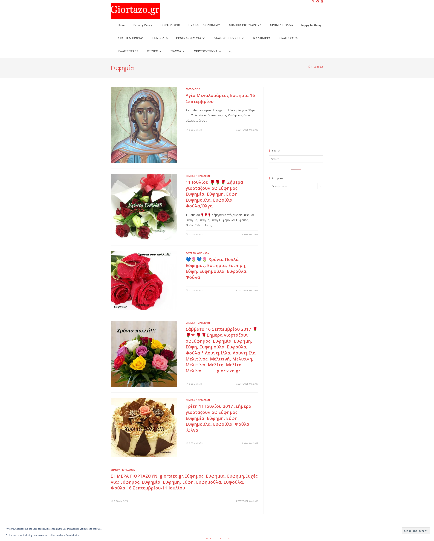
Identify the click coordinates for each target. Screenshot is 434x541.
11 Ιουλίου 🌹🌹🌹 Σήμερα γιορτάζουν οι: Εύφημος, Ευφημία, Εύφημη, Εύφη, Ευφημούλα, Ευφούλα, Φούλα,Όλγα (214, 194)
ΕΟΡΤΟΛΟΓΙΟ (193, 89)
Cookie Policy (72, 535)
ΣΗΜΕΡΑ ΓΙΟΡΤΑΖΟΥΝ (198, 175)
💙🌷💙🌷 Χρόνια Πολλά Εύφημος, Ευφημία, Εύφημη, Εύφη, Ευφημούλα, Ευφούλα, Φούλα (217, 268)
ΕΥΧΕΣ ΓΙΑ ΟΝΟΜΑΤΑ (197, 253)
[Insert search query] (296, 158)
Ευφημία (318, 66)
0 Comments (195, 129)
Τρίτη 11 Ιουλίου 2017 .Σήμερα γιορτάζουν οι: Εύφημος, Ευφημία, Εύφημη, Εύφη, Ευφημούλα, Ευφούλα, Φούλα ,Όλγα (218, 418)
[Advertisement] (296, 120)
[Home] (309, 66)
